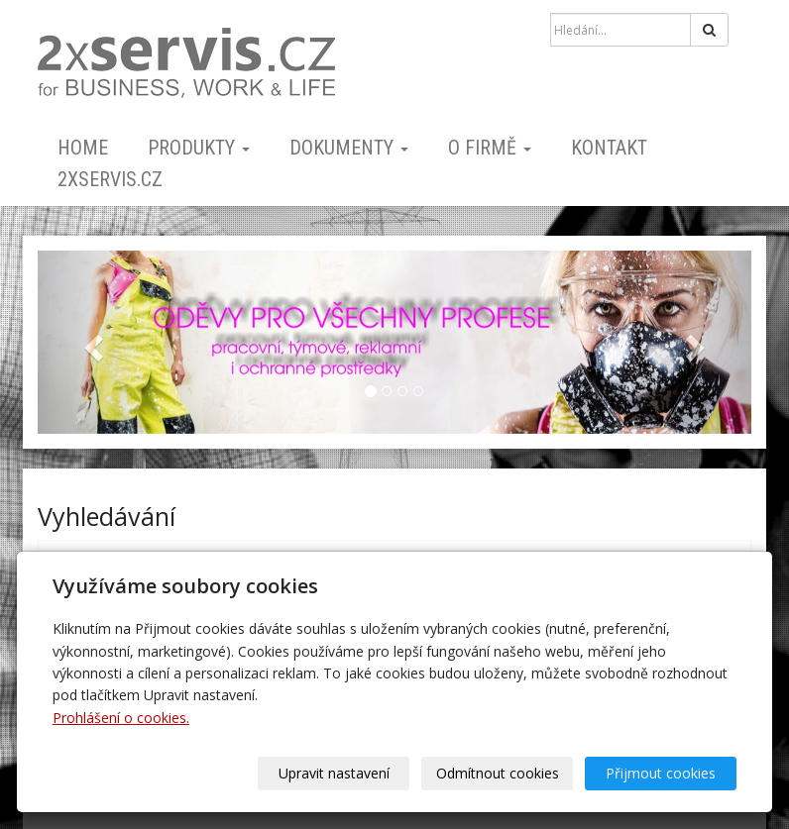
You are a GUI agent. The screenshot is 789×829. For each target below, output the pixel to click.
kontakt (609, 147)
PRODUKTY (199, 147)
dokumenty (348, 147)
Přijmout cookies (661, 773)
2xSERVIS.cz (110, 179)
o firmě (489, 147)
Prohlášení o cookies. (121, 717)
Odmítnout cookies (497, 773)
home (82, 147)
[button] (91, 342)
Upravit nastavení (334, 773)
